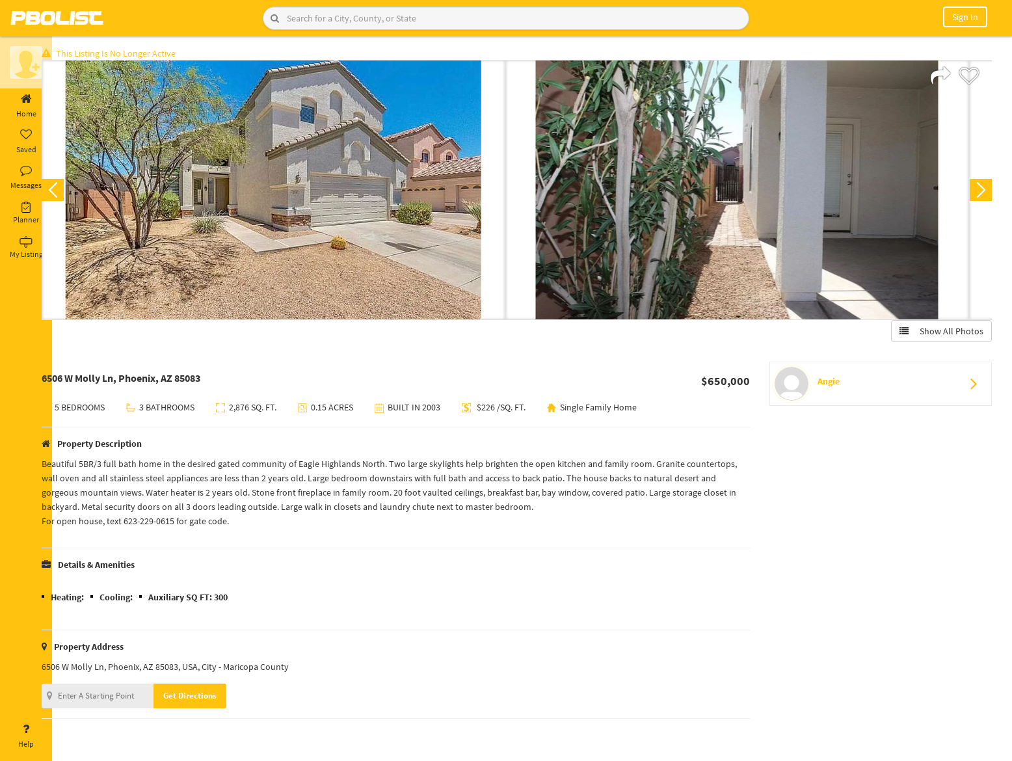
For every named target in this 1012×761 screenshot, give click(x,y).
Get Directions (210, 698)
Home (26, 106)
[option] (294, 192)
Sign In (965, 17)
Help (26, 736)
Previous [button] (73, 192)
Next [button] (978, 192)
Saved (26, 141)
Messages (26, 177)
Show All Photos (939, 334)
